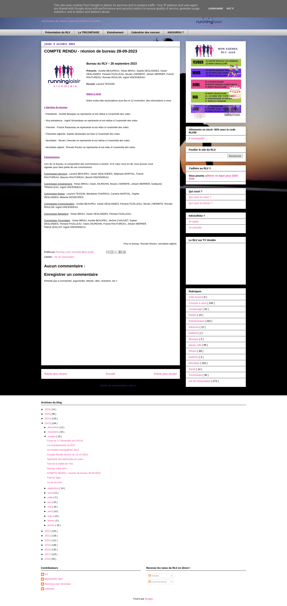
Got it (230, 8)
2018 (48, 549)
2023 (48, 423)
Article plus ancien (165, 373)
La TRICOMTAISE (88, 32)
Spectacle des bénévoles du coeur (65, 459)
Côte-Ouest (195, 297)
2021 (48, 535)
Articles (153, 575)
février (51, 520)
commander (197, 138)
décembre (53, 427)
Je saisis (194, 221)
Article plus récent (55, 373)
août (50, 492)
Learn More (215, 8)
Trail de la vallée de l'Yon (60, 463)
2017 (48, 554)
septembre (53, 488)
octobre (52, 436)
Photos (193, 351)
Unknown (50, 588)
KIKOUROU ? (176, 32)
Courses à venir (198, 303)
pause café (195, 345)
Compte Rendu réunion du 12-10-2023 (67, 454)
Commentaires (157, 581)
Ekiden (193, 315)
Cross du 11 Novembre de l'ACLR (65, 440)
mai (50, 506)
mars (51, 516)
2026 (48, 409)
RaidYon (194, 357)
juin (50, 502)
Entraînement (115, 32)
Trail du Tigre (54, 477)
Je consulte (195, 227)
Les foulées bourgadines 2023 (63, 449)
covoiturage (196, 309)
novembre (53, 431)
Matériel (194, 333)
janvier (51, 525)
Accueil (110, 373)
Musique (194, 339)
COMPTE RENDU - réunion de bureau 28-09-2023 (73, 473)
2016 (48, 558)
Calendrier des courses (145, 32)
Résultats (194, 363)
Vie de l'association (64, 257)
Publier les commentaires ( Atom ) (118, 385)
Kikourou (194, 327)
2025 (48, 414)
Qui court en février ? (201, 203)
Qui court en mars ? (200, 197)
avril (50, 511)
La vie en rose (54, 482)
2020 (48, 540)
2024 (48, 418)
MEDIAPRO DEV (54, 579)
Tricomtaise (196, 375)
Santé (192, 369)
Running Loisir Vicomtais (58, 584)
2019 (48, 545)
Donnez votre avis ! (57, 468)
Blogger (149, 598)
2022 (48, 531)
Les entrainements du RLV (61, 445)
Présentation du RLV (57, 32)
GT (46, 574)
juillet (51, 497)
